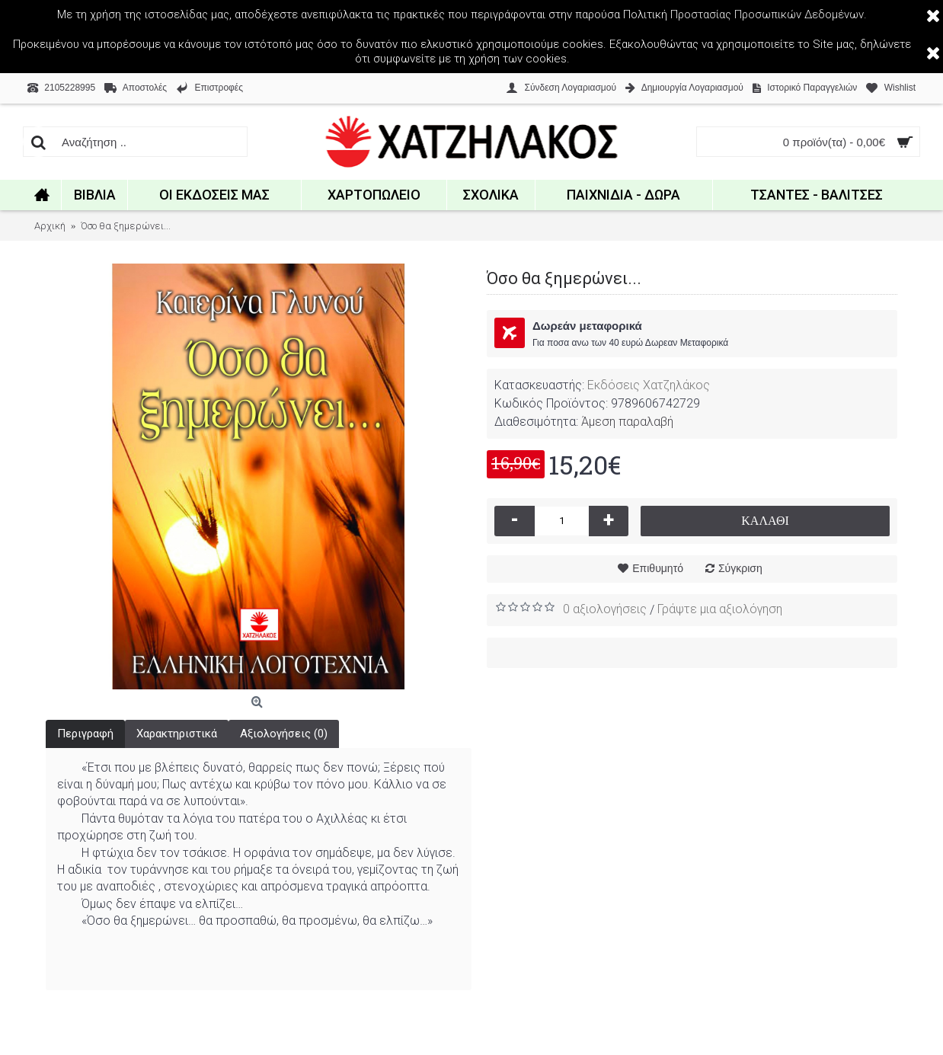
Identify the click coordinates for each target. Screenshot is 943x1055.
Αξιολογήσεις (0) (284, 733)
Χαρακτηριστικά (176, 733)
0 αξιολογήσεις (605, 609)
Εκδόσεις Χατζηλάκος (648, 385)
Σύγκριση (740, 568)
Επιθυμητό (657, 568)
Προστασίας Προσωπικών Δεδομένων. (768, 14)
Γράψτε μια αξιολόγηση (719, 609)
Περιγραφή (85, 733)
